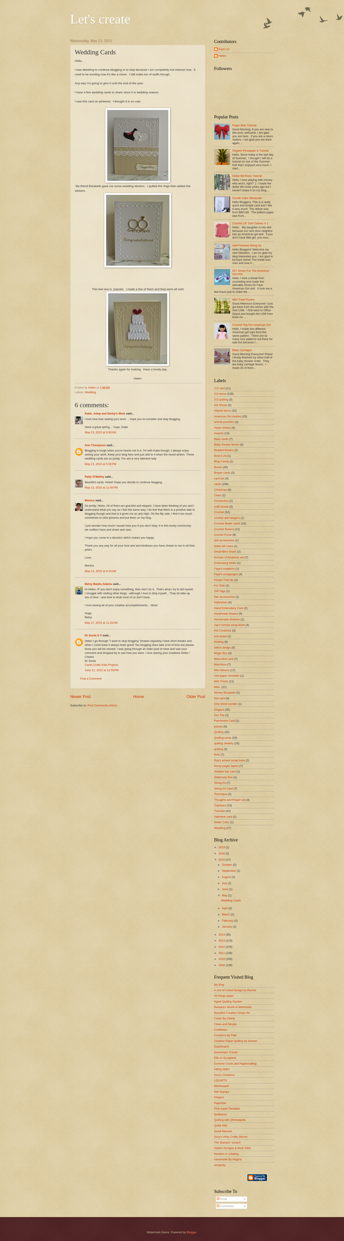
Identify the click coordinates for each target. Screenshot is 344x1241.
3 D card (219, 388)
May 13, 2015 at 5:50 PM (100, 464)
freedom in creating (226, 1153)
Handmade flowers (226, 613)
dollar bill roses (223, 546)
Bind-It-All (220, 455)
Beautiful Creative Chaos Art (232, 1012)
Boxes (218, 467)
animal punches (224, 422)
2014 (221, 934)
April (225, 908)
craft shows (221, 506)
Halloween (220, 602)
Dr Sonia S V (93, 635)
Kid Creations (222, 630)
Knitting (219, 641)
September (229, 870)
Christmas (220, 489)
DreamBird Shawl (225, 551)
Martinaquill (221, 1086)
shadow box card (225, 771)
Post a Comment (91, 678)
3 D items (220, 393)
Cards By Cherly (224, 1018)
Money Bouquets (225, 692)
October (227, 864)
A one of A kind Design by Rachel (235, 990)
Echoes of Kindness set (229, 557)
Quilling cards (222, 737)
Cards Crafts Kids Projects (101, 664)
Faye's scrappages (226, 574)
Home (138, 696)
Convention (221, 500)
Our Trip (219, 715)
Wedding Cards (231, 900)
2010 (221, 959)
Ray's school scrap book (229, 760)
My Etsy (219, 984)
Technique (220, 794)
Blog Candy (221, 461)
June (225, 889)
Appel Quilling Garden (228, 1001)
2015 (221, 859)
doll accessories (224, 540)
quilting (218, 749)
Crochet (219, 512)
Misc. (217, 687)
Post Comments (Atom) (102, 705)
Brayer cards (222, 472)
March (226, 914)
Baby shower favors (226, 444)
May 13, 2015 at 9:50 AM (100, 432)
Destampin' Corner (226, 1052)
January (227, 926)
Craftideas (220, 1029)
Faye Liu (224, 49)
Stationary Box (223, 777)
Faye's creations (224, 568)
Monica (90, 500)
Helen (222, 55)
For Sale (219, 585)
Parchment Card (224, 720)
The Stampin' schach (227, 1142)
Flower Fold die (224, 580)
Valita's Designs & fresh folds (232, 1148)
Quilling (219, 732)
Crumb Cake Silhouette (247, 198)
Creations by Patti (225, 1035)
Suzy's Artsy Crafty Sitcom (231, 1136)
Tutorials (219, 811)
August (227, 877)
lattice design (222, 647)
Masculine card (223, 659)
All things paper (224, 995)
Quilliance (220, 1114)
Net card (219, 698)
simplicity (220, 1165)
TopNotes (220, 805)
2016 (221, 853)
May (225, 895)
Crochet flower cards (227, 523)
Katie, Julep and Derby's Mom (105, 413)
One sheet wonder (225, 704)
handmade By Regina (228, 1159)
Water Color (221, 822)
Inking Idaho (222, 1069)
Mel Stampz (221, 1091)
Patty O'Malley (94, 476)
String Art (220, 782)
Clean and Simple (225, 1024)
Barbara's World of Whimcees (233, 1007)
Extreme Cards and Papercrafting (235, 1063)
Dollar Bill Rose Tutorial (247, 176)
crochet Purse (223, 534)
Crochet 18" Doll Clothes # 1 (250, 223)
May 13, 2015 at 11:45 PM (101, 487)
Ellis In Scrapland (225, 1057)
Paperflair (220, 1103)
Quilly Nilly (220, 1125)
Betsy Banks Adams (98, 584)
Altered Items (222, 410)
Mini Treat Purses (243, 299)
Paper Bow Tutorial (244, 125)
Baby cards (221, 439)
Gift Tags (219, 591)
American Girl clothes (227, 416)
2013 (221, 940)
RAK (217, 754)
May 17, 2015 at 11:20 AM (101, 622)
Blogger (191, 1232)
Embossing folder (225, 563)
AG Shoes (220, 405)
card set (219, 478)
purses (218, 726)
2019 (221, 847)
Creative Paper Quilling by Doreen (235, 1041)
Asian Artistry (222, 427)
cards (217, 484)
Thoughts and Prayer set (229, 799)
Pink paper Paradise (227, 1108)
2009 (221, 965)
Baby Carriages (242, 350)
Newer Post (80, 696)
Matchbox (220, 664)
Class (217, 495)
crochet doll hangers (227, 518)
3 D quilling (221, 399)
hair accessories (224, 596)
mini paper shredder (227, 675)
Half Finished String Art (247, 245)
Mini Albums (221, 670)
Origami (219, 709)
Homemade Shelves (227, 619)
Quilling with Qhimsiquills (230, 1120)
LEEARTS (220, 1080)
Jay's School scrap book (229, 625)
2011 (221, 953)
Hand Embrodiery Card (228, 608)
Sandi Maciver (223, 1131)
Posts (222, 1199)
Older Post (195, 696)
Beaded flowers (224, 450)
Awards (219, 433)
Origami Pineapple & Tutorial (250, 150)
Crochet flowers (224, 529)
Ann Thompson (95, 445)
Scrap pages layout (226, 766)
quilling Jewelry (223, 743)
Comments (225, 1206)
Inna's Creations (224, 1075)
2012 (221, 946)
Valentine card (223, 816)
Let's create (100, 19)
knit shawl (220, 636)
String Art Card (223, 788)
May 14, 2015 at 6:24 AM (100, 571)
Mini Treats (221, 681)
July (225, 883)
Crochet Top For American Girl (251, 324)
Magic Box (220, 653)
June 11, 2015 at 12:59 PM (102, 670)
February (228, 920)
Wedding (90, 392)
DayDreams (221, 1046)
